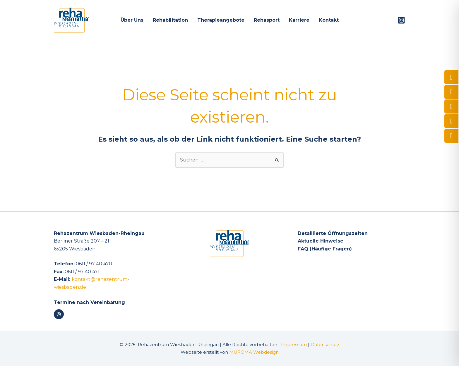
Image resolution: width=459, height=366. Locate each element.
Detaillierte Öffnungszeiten (333, 233)
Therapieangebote (220, 20)
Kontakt (329, 20)
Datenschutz (325, 344)
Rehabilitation (170, 20)
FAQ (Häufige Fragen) (325, 249)
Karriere (299, 20)
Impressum (294, 344)
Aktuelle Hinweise (320, 241)
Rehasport (267, 20)
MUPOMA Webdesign (254, 352)
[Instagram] (401, 20)
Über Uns (132, 20)
